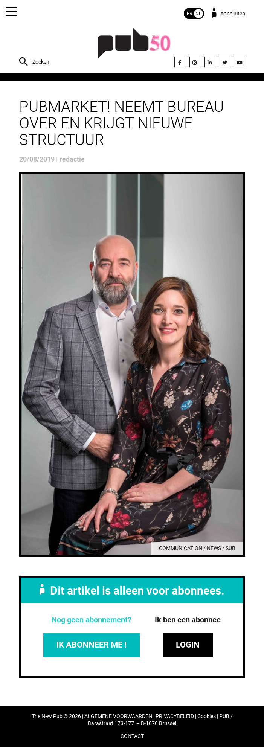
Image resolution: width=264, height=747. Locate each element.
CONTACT (132, 736)
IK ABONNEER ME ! (91, 644)
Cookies (206, 716)
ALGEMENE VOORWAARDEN (118, 716)
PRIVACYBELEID (175, 716)
